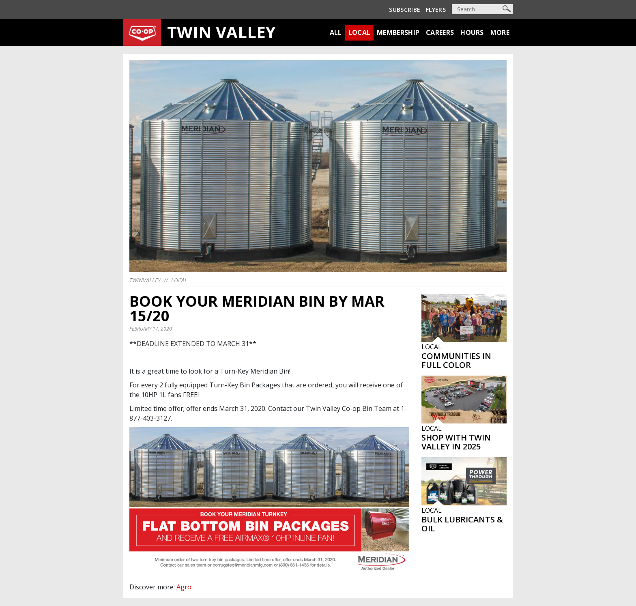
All (336, 32)
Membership (398, 32)
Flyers (436, 9)
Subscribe (404, 9)
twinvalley (145, 280)
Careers (440, 32)
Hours (472, 32)
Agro (183, 586)
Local (359, 32)
